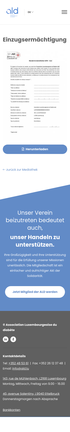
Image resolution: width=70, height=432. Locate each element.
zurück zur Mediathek (20, 169)
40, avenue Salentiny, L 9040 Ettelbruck (31, 394)
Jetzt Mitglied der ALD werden (35, 292)
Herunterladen (35, 149)
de (30, 12)
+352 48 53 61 (18, 363)
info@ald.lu (20, 368)
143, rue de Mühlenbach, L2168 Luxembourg (34, 378)
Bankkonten (11, 410)
